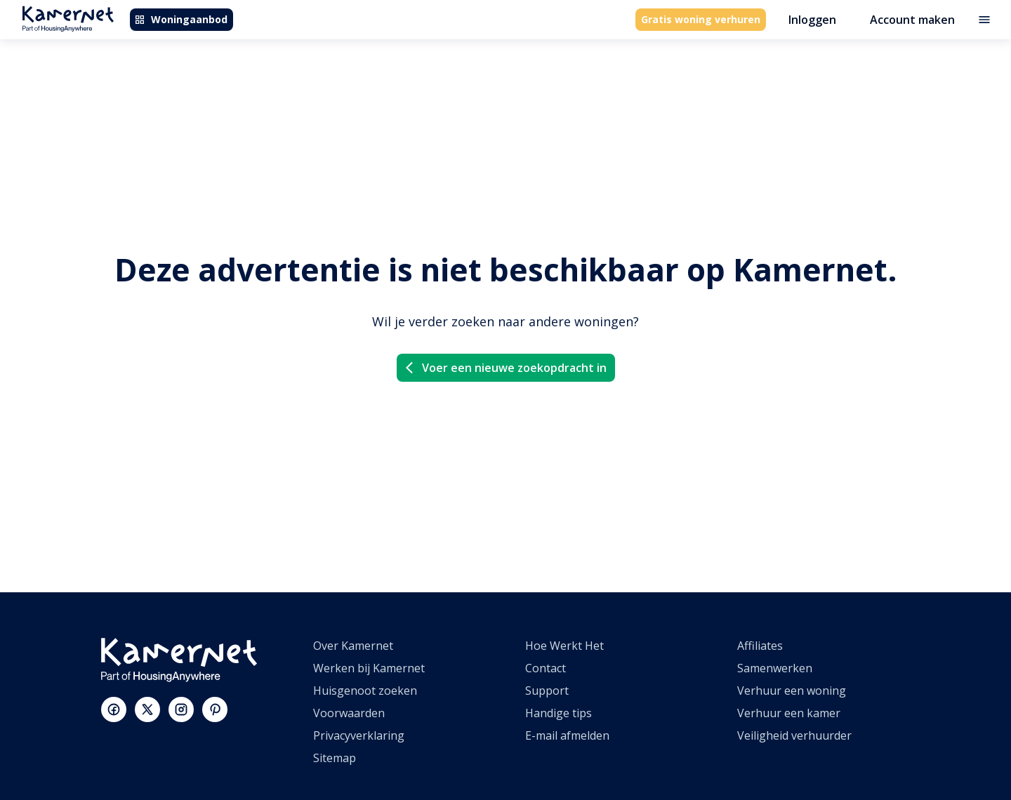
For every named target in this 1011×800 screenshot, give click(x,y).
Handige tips (558, 713)
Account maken (912, 19)
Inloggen (812, 19)
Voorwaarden (349, 713)
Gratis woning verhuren (700, 19)
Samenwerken (774, 668)
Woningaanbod (180, 19)
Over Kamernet (353, 645)
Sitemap (334, 758)
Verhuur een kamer (788, 713)
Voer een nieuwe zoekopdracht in (504, 367)
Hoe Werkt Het (564, 645)
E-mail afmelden (567, 735)
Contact (545, 668)
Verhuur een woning (791, 690)
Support (547, 690)
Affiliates (760, 645)
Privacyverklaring (358, 735)
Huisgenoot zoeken (365, 690)
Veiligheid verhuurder (794, 735)
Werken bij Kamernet (369, 668)
